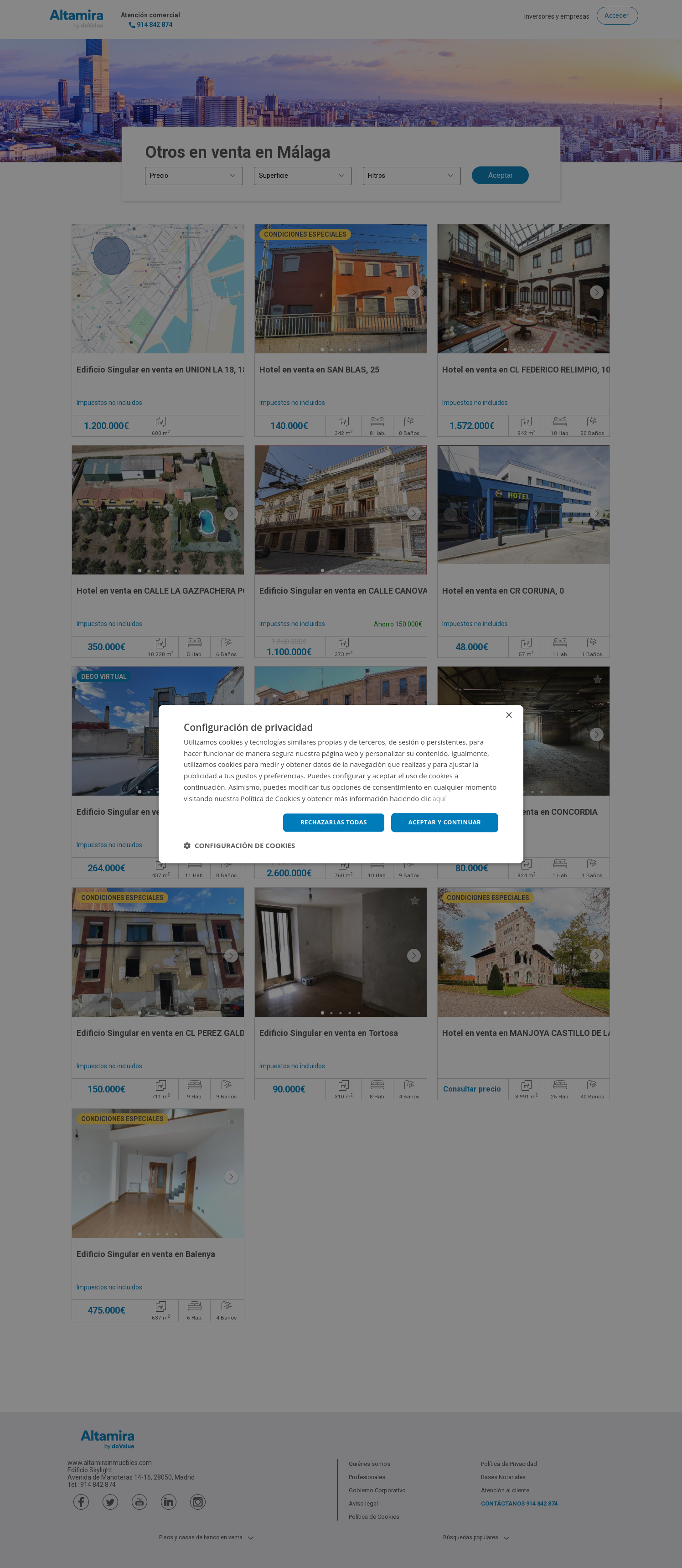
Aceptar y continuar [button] (442, 822)
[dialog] (341, 784)
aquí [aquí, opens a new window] (440, 797)
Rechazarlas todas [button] (326, 822)
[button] (239, 846)
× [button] (508, 714)
